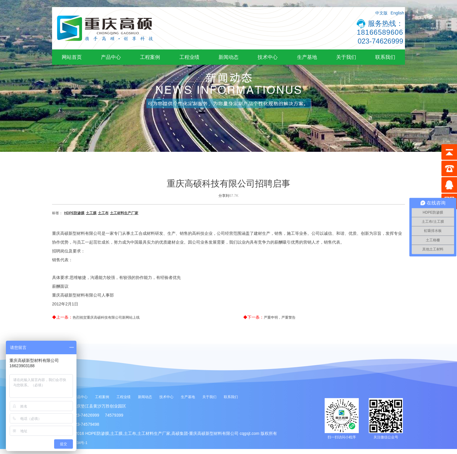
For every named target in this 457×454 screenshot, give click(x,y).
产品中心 (111, 57)
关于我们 (346, 57)
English (397, 13)
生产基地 (307, 57)
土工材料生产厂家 (124, 213)
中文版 (381, 13)
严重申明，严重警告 (280, 317)
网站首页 (72, 57)
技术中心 (268, 57)
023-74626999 (380, 41)
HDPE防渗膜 (74, 213)
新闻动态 (228, 57)
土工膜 (91, 213)
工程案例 (150, 57)
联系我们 (385, 57)
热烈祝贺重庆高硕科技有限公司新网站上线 (106, 317)
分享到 (224, 196)
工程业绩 (189, 57)
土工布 (103, 213)
